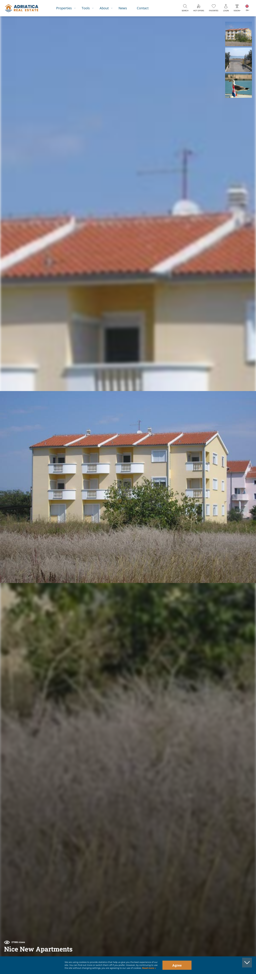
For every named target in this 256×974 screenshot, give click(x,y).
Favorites (213, 10)
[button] (238, 34)
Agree (177, 965)
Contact (143, 8)
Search (185, 10)
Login (226, 10)
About (104, 8)
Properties (64, 8)
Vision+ (237, 10)
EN (247, 10)
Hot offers (198, 10)
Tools (86, 8)
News (123, 8)
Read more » (149, 968)
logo (21, 8)
